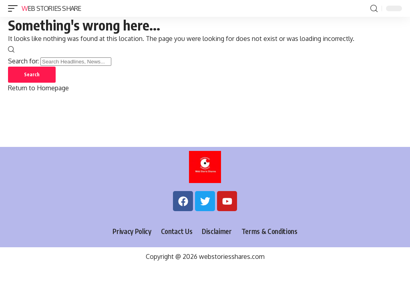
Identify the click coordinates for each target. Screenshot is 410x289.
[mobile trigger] (15, 8)
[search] (374, 8)
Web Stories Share (51, 8)
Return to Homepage (38, 88)
